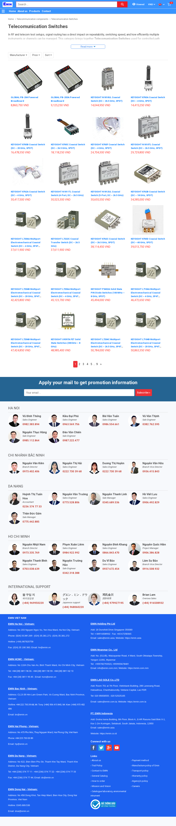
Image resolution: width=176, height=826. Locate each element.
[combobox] (65, 4)
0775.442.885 (31, 524)
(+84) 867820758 (24, 644)
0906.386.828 (150, 555)
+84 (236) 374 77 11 (22, 774)
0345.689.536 (110, 504)
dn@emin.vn (47, 780)
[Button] (3, 11)
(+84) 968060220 (73, 609)
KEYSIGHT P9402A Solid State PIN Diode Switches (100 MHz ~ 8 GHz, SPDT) (108, 295)
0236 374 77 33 (32, 509)
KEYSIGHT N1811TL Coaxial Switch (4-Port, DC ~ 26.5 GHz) (66, 194)
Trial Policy (96, 768)
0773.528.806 (71, 504)
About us (23, 11)
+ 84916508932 (103, 636)
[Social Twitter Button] (101, 750)
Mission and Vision (101, 788)
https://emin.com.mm (138, 670)
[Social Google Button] (109, 750)
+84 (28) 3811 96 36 (21, 673)
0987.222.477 (71, 442)
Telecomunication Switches (64, 19)
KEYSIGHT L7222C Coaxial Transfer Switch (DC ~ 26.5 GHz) (66, 244)
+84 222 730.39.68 (25, 707)
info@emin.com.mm (107, 670)
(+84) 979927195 (113, 605)
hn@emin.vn (44, 650)
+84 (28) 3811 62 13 (63, 673)
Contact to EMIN (99, 773)
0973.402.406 (31, 473)
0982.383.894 (31, 426)
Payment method (140, 762)
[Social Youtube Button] (117, 750)
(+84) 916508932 (153, 605)
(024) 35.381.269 (24, 638)
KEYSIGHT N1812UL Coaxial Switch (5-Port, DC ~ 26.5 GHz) (106, 194)
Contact (46, 11)
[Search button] (122, 4)
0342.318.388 (71, 575)
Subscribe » (143, 395)
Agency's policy (140, 783)
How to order (98, 783)
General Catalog (99, 778)
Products (34, 11)
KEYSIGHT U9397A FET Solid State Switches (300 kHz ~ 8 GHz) (67, 345)
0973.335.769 (31, 555)
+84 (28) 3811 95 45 (23, 679)
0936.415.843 (150, 473)
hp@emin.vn (21, 746)
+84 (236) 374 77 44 (23, 780)
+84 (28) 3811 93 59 (42, 673)
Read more (87, 46)
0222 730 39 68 (72, 473)
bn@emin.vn (21, 717)
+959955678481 (121, 666)
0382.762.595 (150, 426)
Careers (136, 788)
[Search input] (65, 4)
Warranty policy (139, 778)
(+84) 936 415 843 (53, 707)
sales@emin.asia (105, 640)
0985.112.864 (31, 442)
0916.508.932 (150, 571)
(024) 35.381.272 (60, 638)
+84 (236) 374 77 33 (66, 774)
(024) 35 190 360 (21, 650)
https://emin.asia (133, 640)
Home (12, 11)
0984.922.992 (71, 555)
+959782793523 (103, 666)
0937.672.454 (110, 571)
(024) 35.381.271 (42, 638)
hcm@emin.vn (49, 679)
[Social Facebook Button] (94, 750)
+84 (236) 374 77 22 (44, 774)
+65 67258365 (124, 636)
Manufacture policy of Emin (145, 768)
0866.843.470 (110, 555)
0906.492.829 (150, 504)
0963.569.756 (71, 426)
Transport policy (140, 773)
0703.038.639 (31, 571)
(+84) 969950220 (33, 605)
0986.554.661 (110, 426)
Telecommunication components (32, 19)
